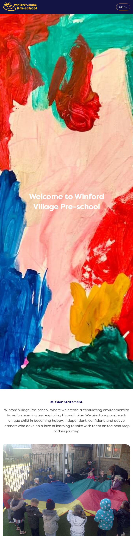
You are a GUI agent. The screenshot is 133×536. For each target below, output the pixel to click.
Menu (123, 7)
